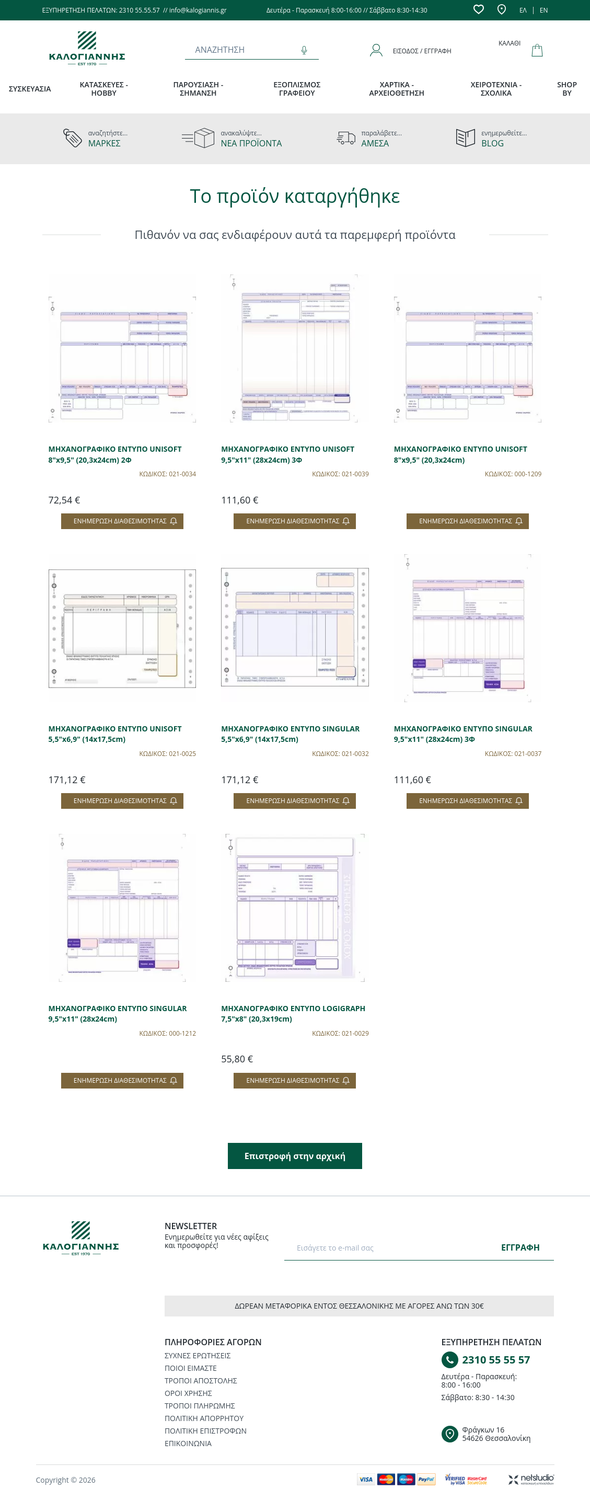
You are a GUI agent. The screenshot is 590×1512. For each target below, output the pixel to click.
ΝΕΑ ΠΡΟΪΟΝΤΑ (251, 143)
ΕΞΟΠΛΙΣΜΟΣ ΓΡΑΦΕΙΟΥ (296, 88)
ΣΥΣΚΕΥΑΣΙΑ (30, 89)
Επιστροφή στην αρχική (295, 1156)
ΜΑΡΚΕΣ (104, 143)
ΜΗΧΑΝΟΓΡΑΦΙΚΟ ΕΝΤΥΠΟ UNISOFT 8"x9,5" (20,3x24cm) (460, 454)
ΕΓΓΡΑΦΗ (520, 1247)
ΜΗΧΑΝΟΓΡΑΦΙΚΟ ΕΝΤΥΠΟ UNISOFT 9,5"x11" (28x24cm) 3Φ (287, 454)
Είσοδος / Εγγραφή (422, 51)
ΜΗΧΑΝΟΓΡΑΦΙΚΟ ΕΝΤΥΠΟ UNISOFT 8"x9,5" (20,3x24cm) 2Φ (115, 454)
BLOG (492, 143)
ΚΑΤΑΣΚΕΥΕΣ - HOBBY (103, 88)
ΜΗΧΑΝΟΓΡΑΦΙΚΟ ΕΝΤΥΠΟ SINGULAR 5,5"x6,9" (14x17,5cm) (290, 734)
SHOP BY (567, 88)
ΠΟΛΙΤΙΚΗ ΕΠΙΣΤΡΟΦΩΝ (206, 1431)
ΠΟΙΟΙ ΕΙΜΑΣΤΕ (191, 1368)
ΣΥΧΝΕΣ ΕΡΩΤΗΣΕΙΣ (197, 1355)
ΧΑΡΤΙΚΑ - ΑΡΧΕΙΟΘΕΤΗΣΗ (397, 88)
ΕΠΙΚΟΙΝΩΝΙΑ (188, 1443)
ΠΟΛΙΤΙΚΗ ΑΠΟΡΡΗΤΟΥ (204, 1418)
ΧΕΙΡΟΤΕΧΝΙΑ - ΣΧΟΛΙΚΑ (496, 88)
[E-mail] (395, 1247)
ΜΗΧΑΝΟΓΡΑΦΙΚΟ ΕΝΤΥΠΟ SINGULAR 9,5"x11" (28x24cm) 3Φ (463, 734)
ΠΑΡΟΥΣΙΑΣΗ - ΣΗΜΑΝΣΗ (198, 88)
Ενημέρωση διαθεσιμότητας (125, 521)
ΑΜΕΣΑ (375, 143)
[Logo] (88, 1240)
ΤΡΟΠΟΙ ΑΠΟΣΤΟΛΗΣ (201, 1380)
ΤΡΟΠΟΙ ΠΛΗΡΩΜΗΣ (200, 1406)
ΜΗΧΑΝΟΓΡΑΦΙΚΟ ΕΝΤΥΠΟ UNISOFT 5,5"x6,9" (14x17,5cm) (115, 734)
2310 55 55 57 (496, 1360)
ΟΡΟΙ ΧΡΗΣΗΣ (188, 1393)
